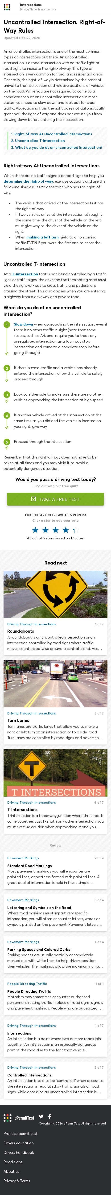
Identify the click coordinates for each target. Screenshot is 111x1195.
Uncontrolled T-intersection (40, 140)
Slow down (23, 324)
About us (11, 1171)
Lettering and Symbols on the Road (39, 907)
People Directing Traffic (29, 991)
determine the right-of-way (28, 181)
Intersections (19, 1033)
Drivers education (19, 1143)
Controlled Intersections (29, 1075)
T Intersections (22, 809)
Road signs (13, 1162)
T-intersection (25, 274)
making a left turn (42, 237)
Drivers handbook (19, 1152)
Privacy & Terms (17, 1180)
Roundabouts (20, 631)
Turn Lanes (18, 720)
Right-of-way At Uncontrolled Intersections (53, 134)
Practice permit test (21, 1133)
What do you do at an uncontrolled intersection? (59, 147)
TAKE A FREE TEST (55, 499)
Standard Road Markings (29, 865)
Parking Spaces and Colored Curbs (38, 949)
